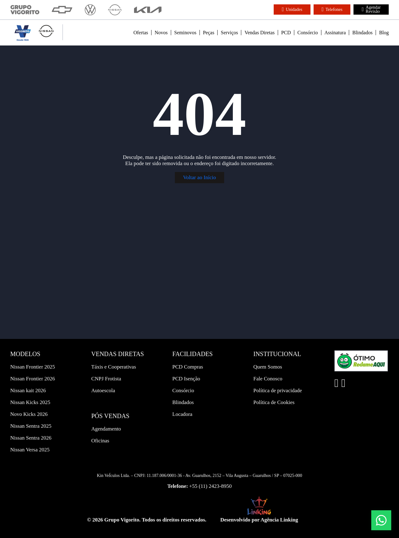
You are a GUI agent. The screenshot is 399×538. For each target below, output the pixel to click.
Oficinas (100, 441)
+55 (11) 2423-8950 (210, 486)
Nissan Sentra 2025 (30, 426)
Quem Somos (267, 367)
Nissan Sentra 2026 (30, 438)
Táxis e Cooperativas (113, 367)
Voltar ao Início (199, 177)
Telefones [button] (332, 9)
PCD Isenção (186, 379)
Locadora (182, 414)
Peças (208, 32)
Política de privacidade (277, 390)
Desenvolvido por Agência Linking (259, 520)
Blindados (362, 32)
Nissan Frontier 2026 (32, 379)
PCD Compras (187, 367)
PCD (286, 32)
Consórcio (307, 32)
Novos (161, 32)
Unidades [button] (292, 9)
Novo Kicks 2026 (29, 414)
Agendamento (106, 429)
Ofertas (140, 32)
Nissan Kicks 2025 (30, 402)
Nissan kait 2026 (28, 390)
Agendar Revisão (371, 9)
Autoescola (103, 390)
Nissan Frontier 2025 (32, 367)
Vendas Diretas (259, 32)
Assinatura (335, 32)
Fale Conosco (267, 379)
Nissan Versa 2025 (30, 450)
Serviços (229, 32)
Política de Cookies (274, 402)
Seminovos (185, 32)
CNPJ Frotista (106, 379)
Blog (384, 32)
